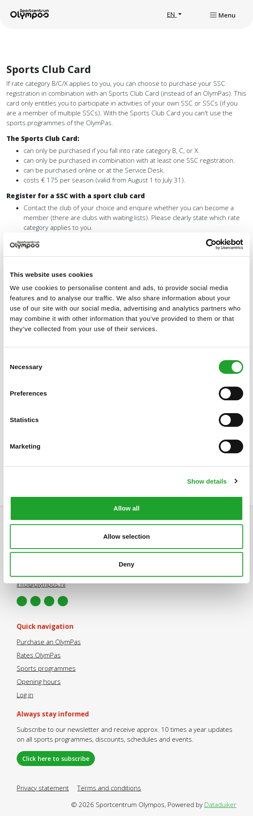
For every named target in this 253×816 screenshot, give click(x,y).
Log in (25, 694)
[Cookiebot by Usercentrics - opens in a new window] (205, 244)
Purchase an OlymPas (49, 641)
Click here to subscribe (55, 758)
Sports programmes (46, 668)
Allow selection (126, 536)
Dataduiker (220, 804)
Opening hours (39, 681)
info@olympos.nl (41, 584)
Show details (207, 481)
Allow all (127, 508)
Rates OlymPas (39, 655)
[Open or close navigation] (223, 14)
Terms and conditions (109, 788)
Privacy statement (43, 788)
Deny (127, 564)
